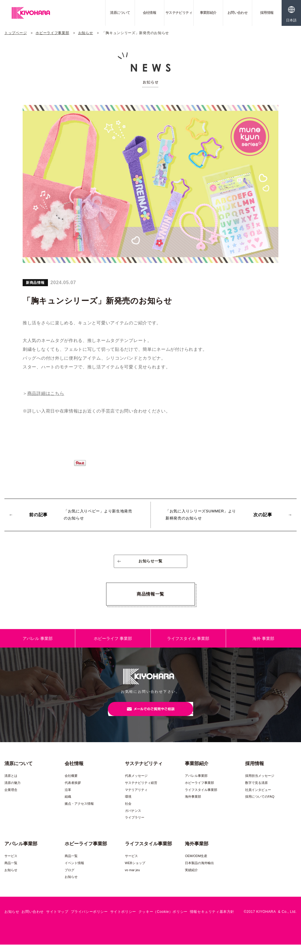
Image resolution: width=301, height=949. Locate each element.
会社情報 (149, 13)
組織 (68, 801)
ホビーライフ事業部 (52, 33)
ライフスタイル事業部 (201, 794)
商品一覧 (10, 867)
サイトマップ (57, 916)
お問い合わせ (238, 13)
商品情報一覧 (150, 595)
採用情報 (267, 13)
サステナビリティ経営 (141, 787)
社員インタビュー (258, 794)
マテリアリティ (136, 794)
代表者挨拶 (73, 787)
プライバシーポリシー (89, 916)
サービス (10, 860)
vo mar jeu (132, 874)
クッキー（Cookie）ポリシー (163, 916)
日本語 (291, 20)
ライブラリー (134, 822)
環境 (128, 801)
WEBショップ (135, 867)
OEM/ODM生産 (196, 860)
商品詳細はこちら (45, 393)
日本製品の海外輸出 (199, 867)
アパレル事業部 (196, 780)
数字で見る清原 (256, 787)
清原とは (10, 780)
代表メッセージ (136, 780)
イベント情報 (74, 867)
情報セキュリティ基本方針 (212, 916)
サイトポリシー (123, 916)
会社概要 (71, 780)
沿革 (68, 794)
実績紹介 (191, 874)
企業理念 (10, 794)
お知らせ (85, 33)
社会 (128, 808)
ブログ (69, 874)
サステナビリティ (178, 13)
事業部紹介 (208, 13)
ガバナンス (133, 814)
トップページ (15, 33)
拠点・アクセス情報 (79, 808)
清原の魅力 (12, 787)
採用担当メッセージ (259, 780)
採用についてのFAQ (259, 801)
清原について (120, 13)
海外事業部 (193, 801)
